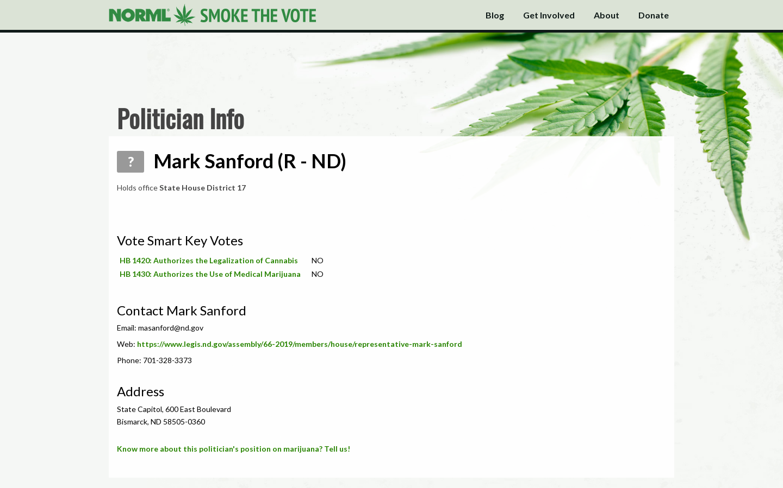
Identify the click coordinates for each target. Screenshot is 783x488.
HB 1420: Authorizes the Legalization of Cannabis (209, 260)
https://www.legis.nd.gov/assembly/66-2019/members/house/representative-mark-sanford (299, 343)
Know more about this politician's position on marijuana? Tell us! (233, 448)
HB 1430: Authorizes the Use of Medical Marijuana (210, 273)
